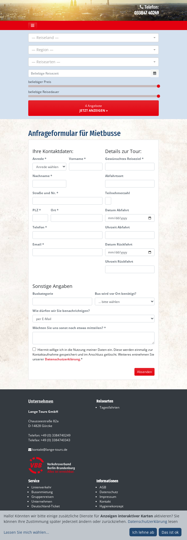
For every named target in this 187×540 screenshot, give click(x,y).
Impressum (108, 496)
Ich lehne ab (143, 532)
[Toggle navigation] (32, 25)
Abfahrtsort (114, 176)
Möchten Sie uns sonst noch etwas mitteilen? (69, 328)
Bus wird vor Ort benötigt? (115, 293)
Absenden (144, 372)
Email (38, 244)
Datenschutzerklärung (147, 521)
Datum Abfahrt (117, 210)
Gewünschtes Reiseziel (124, 158)
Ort (55, 210)
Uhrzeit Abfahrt (117, 227)
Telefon (39, 227)
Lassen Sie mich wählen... (26, 532)
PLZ (36, 210)
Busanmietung (42, 492)
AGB (103, 487)
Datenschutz (109, 492)
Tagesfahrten (109, 407)
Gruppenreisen (42, 496)
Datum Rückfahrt (118, 244)
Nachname (42, 176)
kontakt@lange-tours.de (47, 449)
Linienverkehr (41, 487)
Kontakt (105, 501)
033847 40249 (146, 13)
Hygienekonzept (111, 506)
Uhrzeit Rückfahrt (119, 261)
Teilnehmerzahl (117, 193)
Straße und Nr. (45, 193)
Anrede (39, 158)
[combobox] (93, 37)
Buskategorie (42, 293)
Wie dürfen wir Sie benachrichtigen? (61, 310)
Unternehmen (41, 501)
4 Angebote (93, 108)
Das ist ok (170, 532)
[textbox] (92, 37)
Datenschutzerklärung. (63, 359)
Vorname (77, 158)
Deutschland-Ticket (45, 506)
